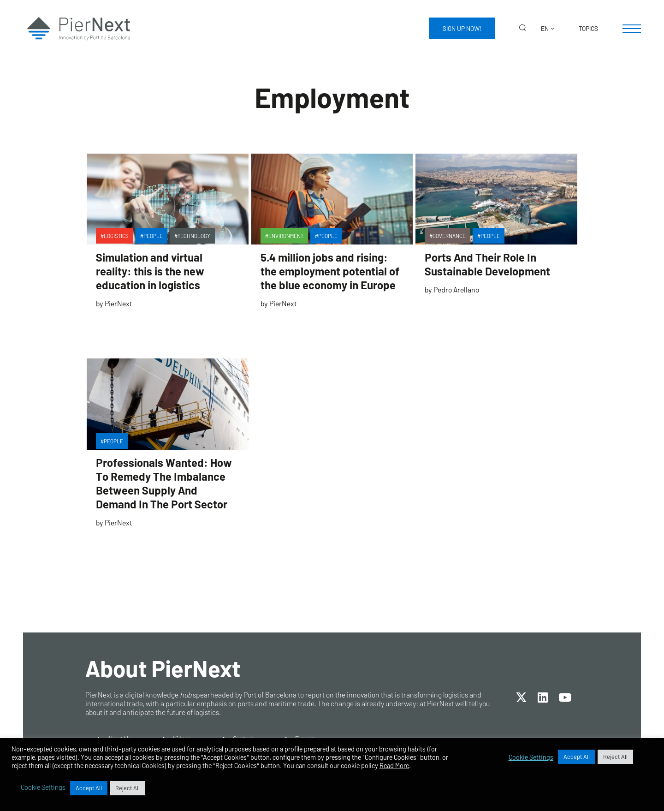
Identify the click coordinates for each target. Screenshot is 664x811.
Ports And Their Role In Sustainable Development (487, 264)
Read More (394, 765)
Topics (588, 28)
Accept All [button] (576, 756)
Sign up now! (462, 28)
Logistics (116, 236)
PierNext (118, 303)
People (153, 236)
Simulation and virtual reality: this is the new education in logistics (150, 271)
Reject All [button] (615, 756)
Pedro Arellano (456, 289)
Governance (449, 236)
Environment (285, 236)
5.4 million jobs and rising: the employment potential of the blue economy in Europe (330, 271)
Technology (194, 236)
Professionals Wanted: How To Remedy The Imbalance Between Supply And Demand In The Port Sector (164, 483)
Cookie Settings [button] (531, 757)
